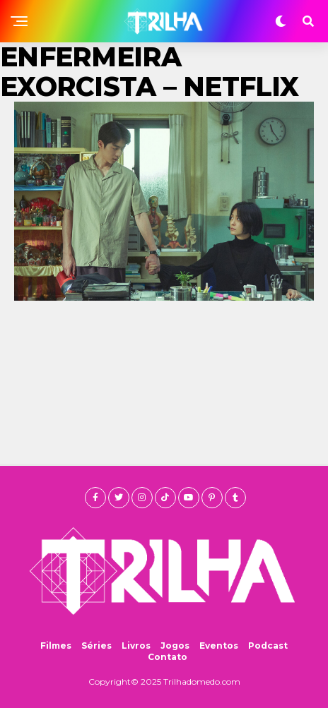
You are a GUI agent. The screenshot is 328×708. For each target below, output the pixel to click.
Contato (167, 657)
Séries (96, 645)
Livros (136, 645)
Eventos (218, 645)
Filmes (55, 645)
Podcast (268, 645)
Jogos (174, 645)
